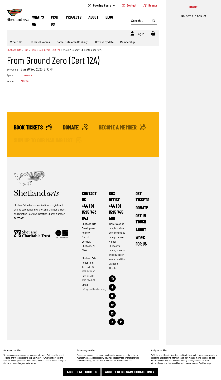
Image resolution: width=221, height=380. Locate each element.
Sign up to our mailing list (48, 140)
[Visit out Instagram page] (112, 278)
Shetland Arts (14, 49)
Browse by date (104, 42)
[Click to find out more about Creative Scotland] (61, 234)
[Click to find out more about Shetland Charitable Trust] (32, 234)
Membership (127, 42)
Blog (109, 16)
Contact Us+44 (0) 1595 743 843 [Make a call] (89, 206)
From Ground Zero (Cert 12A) (45, 49)
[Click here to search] (153, 20)
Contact (129, 5)
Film (26, 49)
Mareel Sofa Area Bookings (72, 42)
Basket (193, 7)
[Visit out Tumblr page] (120, 321)
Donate (150, 5)
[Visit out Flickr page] (112, 313)
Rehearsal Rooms (39, 42)
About (93, 16)
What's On (38, 20)
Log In (140, 34)
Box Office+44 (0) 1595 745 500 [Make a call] (116, 206)
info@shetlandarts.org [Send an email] (94, 289)
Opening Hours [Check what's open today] (101, 5)
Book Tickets (33, 127)
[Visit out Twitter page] (112, 296)
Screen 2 (26, 75)
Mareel (25, 81)
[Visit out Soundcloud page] (112, 321)
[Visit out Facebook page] (112, 287)
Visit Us (55, 20)
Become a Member (122, 127)
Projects (73, 16)
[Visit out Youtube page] (112, 304)
